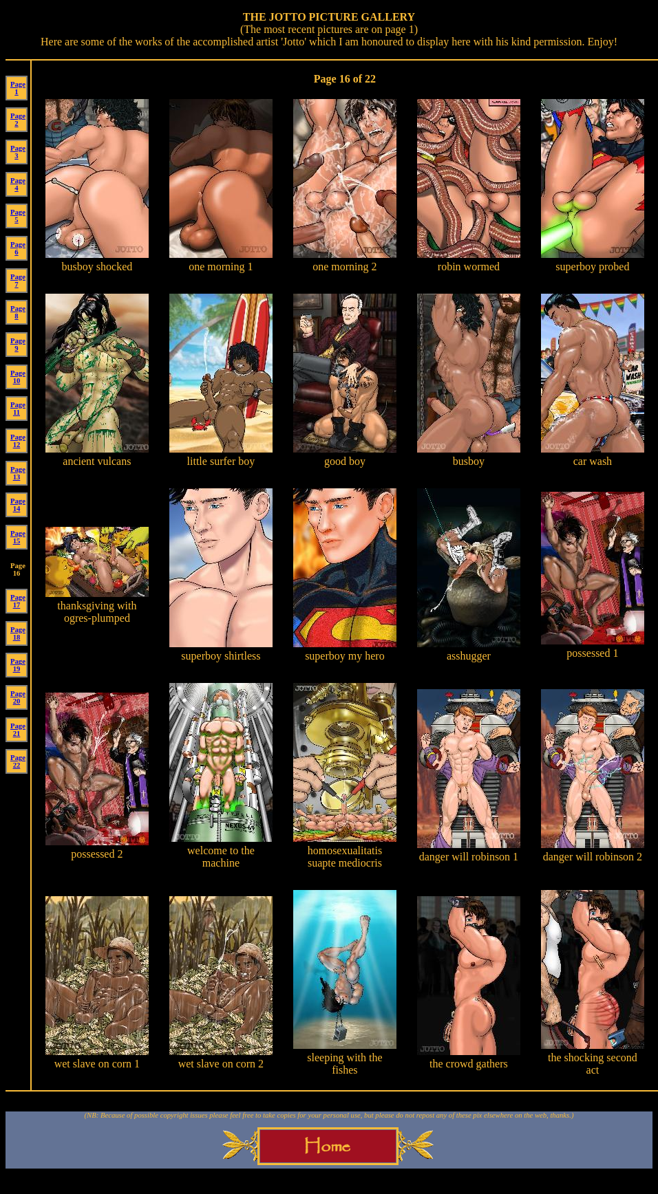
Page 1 (17, 88)
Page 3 (17, 152)
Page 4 (17, 184)
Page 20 (17, 697)
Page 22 (17, 761)
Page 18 (17, 633)
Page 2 (17, 119)
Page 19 (17, 665)
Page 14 (17, 504)
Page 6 (17, 248)
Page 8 (17, 312)
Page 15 (17, 537)
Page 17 (17, 601)
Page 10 (17, 376)
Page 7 (17, 280)
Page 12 (17, 440)
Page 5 (17, 216)
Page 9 (17, 344)
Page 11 (17, 408)
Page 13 (17, 473)
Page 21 (17, 729)
